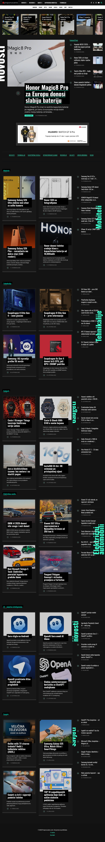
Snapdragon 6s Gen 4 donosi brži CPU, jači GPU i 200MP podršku (54, 361)
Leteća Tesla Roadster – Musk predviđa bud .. (88, 511)
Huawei (40, 7)
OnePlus (70, 7)
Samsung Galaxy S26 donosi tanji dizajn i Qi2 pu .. (89, 188)
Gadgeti (6, 391)
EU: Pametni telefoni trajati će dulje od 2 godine (89, 343)
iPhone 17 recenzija (84, 17)
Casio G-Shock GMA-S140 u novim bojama (54, 422)
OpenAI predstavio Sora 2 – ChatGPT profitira (89, 634)
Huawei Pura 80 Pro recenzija (9, 18)
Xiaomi (50, 7)
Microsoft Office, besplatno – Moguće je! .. (90, 742)
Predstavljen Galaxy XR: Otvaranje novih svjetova (88, 408)
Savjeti (40, 3)
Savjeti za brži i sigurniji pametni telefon (19, 796)
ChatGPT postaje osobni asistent (88, 613)
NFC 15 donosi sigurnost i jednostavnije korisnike (89, 332)
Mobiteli (6, 170)
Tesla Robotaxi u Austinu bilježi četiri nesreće (88, 532)
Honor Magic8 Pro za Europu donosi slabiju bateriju (47, 93)
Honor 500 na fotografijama (50, 201)
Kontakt (52, 835)
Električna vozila (34, 155)
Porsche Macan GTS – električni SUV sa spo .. (88, 553)
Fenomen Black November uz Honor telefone (90, 209)
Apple (45, 7)
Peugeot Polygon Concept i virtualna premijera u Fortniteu (54, 577)
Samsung (35, 7)
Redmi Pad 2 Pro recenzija (65, 18)
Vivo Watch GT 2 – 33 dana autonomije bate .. (89, 450)
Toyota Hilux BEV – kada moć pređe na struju (82, 72)
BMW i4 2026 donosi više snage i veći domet (18, 525)
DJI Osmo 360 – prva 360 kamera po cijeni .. (89, 290)
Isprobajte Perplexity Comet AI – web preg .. (90, 624)
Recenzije (32, 3)
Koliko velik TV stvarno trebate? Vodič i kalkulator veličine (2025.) (18, 747)
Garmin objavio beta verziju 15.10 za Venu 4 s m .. (89, 418)
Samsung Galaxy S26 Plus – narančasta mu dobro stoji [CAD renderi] (18, 252)
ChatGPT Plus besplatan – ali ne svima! (90, 721)
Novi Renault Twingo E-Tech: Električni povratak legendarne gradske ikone (18, 573)
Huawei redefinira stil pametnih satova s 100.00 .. (89, 397)
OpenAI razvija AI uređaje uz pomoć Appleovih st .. (90, 666)
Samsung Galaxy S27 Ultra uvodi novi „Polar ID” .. (89, 219)
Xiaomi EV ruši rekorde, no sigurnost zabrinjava (89, 500)
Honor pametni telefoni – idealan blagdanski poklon (82, 83)
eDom (91, 155)
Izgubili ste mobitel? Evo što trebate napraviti (90, 731)
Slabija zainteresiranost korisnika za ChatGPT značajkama (55, 684)
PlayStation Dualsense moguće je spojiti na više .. (89, 300)
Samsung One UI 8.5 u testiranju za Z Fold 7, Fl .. (89, 177)
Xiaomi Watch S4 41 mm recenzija (47, 18)
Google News (28, 115)
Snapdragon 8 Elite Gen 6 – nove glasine (19, 314)
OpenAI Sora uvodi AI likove (54, 637)
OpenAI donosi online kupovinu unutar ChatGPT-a (90, 655)
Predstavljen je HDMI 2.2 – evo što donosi (89, 322)
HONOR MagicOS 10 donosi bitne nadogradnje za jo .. (89, 198)
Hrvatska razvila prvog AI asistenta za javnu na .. (89, 645)
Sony (65, 7)
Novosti (24, 3)
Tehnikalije (63, 3)
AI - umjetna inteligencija (12, 606)
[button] (101, 3)
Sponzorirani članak (50, 155)
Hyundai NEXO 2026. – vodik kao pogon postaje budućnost (82, 47)
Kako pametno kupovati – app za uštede (90, 774)
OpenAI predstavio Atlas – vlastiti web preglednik (19, 681)
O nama (52, 832)
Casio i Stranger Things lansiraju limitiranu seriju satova (19, 423)
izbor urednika (82, 155)
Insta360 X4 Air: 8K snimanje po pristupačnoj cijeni (53, 468)
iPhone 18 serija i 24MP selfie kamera (90, 230)
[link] (11, 24)
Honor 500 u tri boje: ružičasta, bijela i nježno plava (82, 60)
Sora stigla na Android (18, 636)
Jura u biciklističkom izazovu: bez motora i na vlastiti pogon (19, 471)
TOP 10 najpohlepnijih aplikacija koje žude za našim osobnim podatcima (54, 796)
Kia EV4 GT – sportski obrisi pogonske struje (90, 543)
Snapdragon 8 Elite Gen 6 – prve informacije (55, 314)
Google (55, 7)
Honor (60, 7)
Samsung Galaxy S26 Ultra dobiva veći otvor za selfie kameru (18, 202)
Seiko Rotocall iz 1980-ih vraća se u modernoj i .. (89, 440)
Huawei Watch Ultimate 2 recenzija (27, 19)
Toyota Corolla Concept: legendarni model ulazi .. (88, 521)
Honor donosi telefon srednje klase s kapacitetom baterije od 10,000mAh (55, 249)
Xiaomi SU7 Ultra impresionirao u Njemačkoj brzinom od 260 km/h (54, 527)
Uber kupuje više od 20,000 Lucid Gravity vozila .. (89, 311)
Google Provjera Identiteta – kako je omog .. (90, 752)
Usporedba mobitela (51, 3)
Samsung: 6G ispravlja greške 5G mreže (18, 360)
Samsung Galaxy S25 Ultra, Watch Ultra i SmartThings (53, 746)
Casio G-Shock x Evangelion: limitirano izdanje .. (89, 429)
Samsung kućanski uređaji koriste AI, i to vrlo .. (89, 763)
